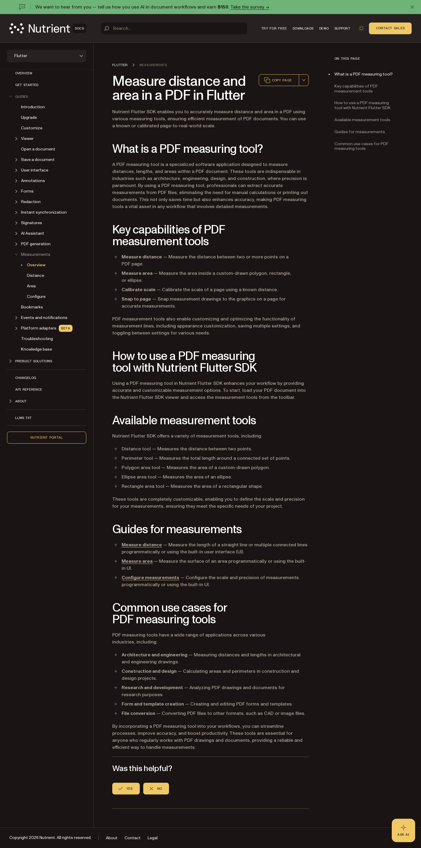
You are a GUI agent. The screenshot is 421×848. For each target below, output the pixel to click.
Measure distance (142, 545)
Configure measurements (150, 577)
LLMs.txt (23, 418)
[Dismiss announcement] (412, 7)
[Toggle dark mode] (361, 28)
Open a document (38, 149)
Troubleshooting (37, 338)
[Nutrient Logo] (47, 28)
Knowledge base (36, 349)
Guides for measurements (359, 132)
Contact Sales (390, 28)
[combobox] (304, 80)
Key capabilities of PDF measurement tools (356, 88)
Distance (35, 275)
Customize (31, 128)
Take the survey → (249, 7)
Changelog (25, 378)
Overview (23, 73)
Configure (36, 296)
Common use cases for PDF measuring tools (361, 146)
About (112, 838)
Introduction (33, 107)
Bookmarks (32, 307)
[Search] (174, 28)
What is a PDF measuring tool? (363, 74)
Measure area (137, 561)
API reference (28, 389)
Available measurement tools (362, 120)
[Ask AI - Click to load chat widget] (403, 830)
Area (31, 286)
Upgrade (29, 117)
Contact (133, 838)
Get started (26, 85)
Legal (153, 838)
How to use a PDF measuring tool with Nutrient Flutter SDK (362, 105)
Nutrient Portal (46, 437)
